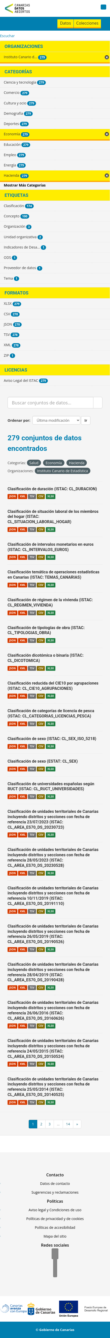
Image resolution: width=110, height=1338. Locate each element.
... (58, 1124)
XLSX (50, 496)
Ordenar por (18, 420)
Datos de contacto (55, 1183)
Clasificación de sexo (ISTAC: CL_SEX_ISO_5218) (52, 738)
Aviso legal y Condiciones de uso (55, 1209)
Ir (85, 420)
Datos (65, 23)
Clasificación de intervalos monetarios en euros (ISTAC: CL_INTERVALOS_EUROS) (51, 547)
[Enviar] (97, 402)
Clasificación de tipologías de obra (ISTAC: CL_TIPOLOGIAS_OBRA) (46, 630)
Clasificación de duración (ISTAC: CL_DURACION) (52, 488)
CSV (41, 496)
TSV (32, 496)
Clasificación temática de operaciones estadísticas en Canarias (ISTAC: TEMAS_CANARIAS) (53, 575)
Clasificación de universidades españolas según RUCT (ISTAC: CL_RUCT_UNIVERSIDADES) (51, 786)
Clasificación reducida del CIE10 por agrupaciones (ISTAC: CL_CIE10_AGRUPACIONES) (53, 686)
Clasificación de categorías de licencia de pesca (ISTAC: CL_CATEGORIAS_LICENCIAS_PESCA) (51, 713)
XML (23, 496)
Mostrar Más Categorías (25, 185)
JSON (12, 496)
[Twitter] (55, 1263)
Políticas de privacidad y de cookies (55, 1218)
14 (68, 1124)
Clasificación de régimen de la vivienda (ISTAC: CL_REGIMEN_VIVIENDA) (50, 602)
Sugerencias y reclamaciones (55, 1192)
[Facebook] (55, 1254)
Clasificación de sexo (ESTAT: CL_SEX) (43, 761)
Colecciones (87, 23)
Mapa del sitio (55, 1236)
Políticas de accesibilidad (55, 1227)
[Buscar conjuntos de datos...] (50, 402)
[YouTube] (55, 1272)
